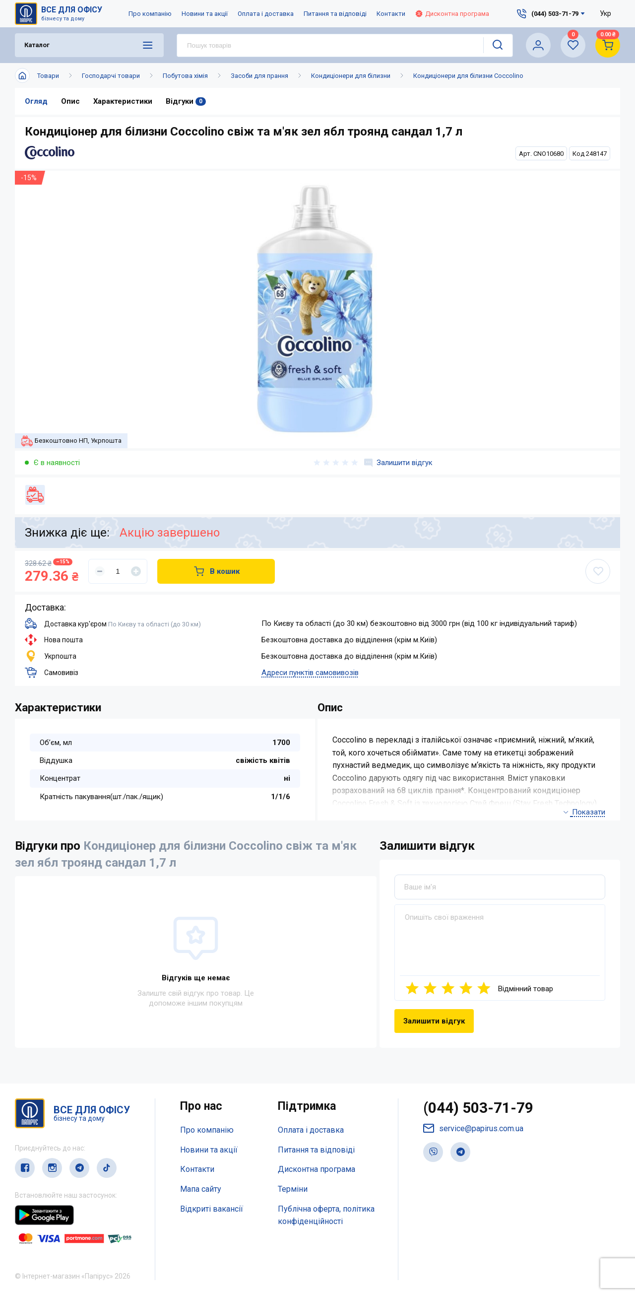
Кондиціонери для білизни (350, 75)
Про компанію (150, 13)
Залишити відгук (398, 462)
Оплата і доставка (266, 13)
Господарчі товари (111, 75)
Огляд (36, 101)
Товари (48, 75)
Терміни (293, 1189)
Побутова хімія (185, 75)
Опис (70, 101)
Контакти (391, 13)
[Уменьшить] (100, 571)
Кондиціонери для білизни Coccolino (468, 75)
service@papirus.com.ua (473, 1129)
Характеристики (123, 101)
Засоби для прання (259, 75)
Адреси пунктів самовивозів (310, 672)
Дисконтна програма (452, 13)
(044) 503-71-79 (478, 1108)
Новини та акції (205, 13)
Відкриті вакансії (211, 1209)
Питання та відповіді (335, 13)
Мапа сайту (200, 1189)
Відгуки (186, 101)
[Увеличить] (136, 571)
